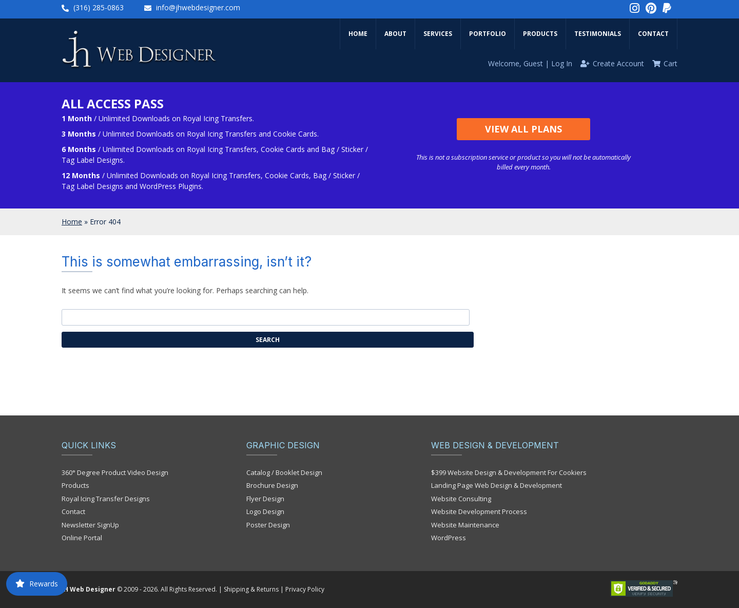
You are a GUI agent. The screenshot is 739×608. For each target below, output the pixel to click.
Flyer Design (265, 498)
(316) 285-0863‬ (98, 7)
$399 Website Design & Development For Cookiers (509, 472)
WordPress (448, 537)
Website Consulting (461, 498)
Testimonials (597, 33)
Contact (653, 33)
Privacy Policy (304, 589)
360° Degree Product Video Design (115, 472)
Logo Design (265, 511)
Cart (670, 63)
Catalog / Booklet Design (284, 472)
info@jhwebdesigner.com (198, 7)
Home (357, 33)
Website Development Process (479, 511)
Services (437, 33)
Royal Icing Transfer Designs (106, 498)
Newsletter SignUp (90, 524)
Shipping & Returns (251, 589)
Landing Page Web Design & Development (496, 485)
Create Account (618, 63)
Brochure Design (272, 485)
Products (540, 33)
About (395, 33)
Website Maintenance (465, 524)
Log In (561, 63)
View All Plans (523, 129)
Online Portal (82, 537)
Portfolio (487, 33)
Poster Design (268, 524)
